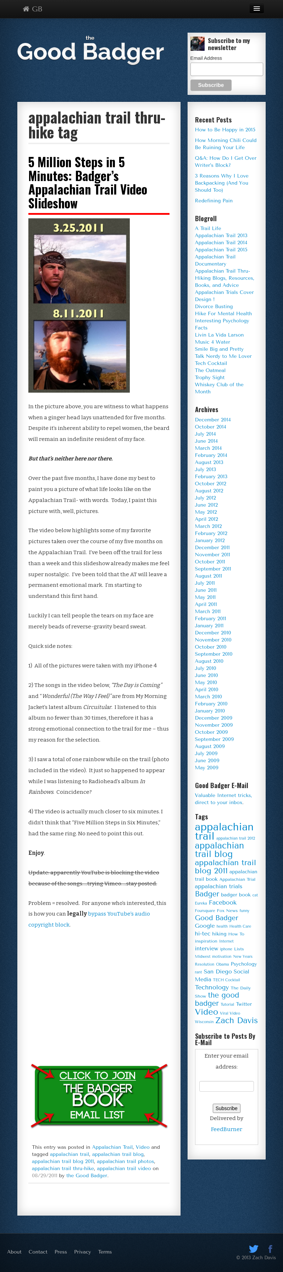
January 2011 (209, 626)
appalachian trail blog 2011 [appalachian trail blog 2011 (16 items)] (225, 866)
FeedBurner (226, 1129)
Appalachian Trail (112, 1147)
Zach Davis (264, 1257)
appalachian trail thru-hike (63, 1168)
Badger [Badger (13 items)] (207, 894)
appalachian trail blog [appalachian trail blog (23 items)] (219, 849)
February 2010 (211, 704)
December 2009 (214, 718)
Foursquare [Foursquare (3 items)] (205, 910)
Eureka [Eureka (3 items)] (201, 903)
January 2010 (210, 711)
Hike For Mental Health (223, 314)
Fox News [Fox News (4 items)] (227, 910)
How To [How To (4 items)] (236, 934)
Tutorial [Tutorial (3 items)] (227, 1004)
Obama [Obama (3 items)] (222, 964)
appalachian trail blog (118, 1154)
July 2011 (205, 583)
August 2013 (209, 462)
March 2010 (208, 697)
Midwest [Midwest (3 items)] (203, 956)
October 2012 (210, 484)
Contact (38, 1252)
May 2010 (206, 682)
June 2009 (207, 761)
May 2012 (206, 512)
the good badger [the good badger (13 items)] (217, 999)
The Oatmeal (210, 370)
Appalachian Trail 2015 (221, 250)
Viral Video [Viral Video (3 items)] (230, 1013)
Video (143, 1147)
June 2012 (206, 505)
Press (61, 1252)
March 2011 (208, 611)
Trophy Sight (210, 378)
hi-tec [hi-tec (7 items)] (203, 933)
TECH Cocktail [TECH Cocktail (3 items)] (226, 980)
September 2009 (214, 739)
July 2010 (205, 668)
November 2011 (212, 555)
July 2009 (206, 753)
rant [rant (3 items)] (198, 972)
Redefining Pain (214, 201)
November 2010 (213, 640)
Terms (105, 1252)
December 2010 (213, 633)
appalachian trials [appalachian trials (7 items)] (219, 886)
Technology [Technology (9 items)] (212, 987)
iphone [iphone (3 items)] (226, 949)
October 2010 (211, 647)
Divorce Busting (214, 307)
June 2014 (206, 441)
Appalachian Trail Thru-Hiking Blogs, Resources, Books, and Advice (225, 278)
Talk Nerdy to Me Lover (223, 356)
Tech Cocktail (211, 363)
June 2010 (206, 675)
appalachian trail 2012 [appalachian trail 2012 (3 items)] (235, 838)
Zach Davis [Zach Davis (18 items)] (236, 1020)
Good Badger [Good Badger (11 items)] (216, 918)
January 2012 (210, 540)
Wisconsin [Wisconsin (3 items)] (204, 1022)
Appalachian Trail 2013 (221, 236)
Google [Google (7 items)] (205, 925)
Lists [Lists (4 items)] (239, 948)
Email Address (206, 58)
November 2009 (214, 725)
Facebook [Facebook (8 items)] (223, 902)
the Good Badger (86, 1176)
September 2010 (214, 654)
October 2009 (211, 732)
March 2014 (208, 448)
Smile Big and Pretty (219, 349)
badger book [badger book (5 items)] (236, 894)
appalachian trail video (124, 1168)
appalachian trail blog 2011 (63, 1161)
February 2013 (211, 477)
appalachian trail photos (125, 1161)
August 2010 (209, 661)
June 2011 (206, 590)
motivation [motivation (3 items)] (221, 956)
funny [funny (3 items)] (244, 910)
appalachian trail (69, 1154)
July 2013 (205, 469)
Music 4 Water (213, 342)
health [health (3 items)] (222, 926)
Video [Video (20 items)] (206, 1012)
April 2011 (206, 604)
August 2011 (208, 576)
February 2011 (210, 619)
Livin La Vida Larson (219, 335)
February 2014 (211, 455)
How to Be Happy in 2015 (225, 130)
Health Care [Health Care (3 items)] (240, 926)
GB (33, 9)
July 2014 (205, 434)
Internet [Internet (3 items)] (226, 941)
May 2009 (206, 768)
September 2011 (213, 569)
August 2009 (210, 746)
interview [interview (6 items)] (206, 948)
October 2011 (210, 562)
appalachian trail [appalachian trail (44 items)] (224, 831)
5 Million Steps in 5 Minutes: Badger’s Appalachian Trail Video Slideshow (87, 182)
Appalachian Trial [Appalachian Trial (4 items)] (237, 879)
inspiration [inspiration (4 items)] (206, 941)
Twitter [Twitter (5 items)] (244, 1004)
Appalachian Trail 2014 (221, 243)
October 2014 (210, 427)
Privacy (82, 1252)
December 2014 (213, 420)
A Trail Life (208, 228)
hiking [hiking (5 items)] (219, 934)
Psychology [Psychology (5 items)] (244, 964)
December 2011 (212, 548)
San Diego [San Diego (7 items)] (218, 971)
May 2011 (205, 597)
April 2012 (206, 519)
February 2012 (211, 533)
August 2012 (209, 491)
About (14, 1252)
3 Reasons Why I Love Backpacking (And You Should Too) (222, 183)
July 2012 (205, 498)
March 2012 (208, 526)
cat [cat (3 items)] (255, 895)
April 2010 (206, 690)
